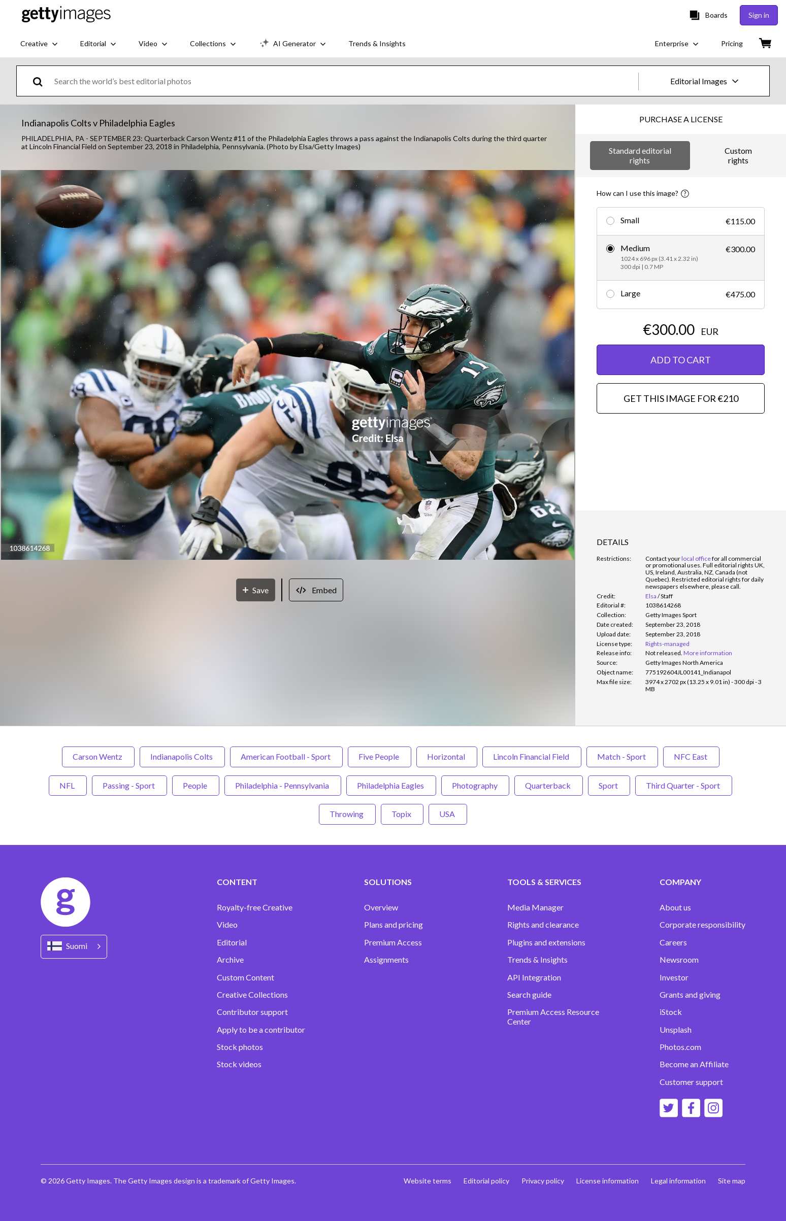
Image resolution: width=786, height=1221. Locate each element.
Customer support (691, 1082)
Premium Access (393, 942)
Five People (379, 756)
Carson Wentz (98, 756)
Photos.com (680, 1047)
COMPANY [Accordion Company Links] (680, 882)
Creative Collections (252, 994)
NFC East (691, 756)
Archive (230, 959)
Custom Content (245, 977)
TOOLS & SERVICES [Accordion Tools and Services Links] (544, 882)
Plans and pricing (393, 924)
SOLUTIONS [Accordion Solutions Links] (388, 882)
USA (447, 814)
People (196, 785)
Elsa (651, 596)
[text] (344, 81)
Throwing (347, 814)
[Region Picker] (74, 947)
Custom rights (738, 155)
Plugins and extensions (546, 942)
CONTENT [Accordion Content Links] (237, 882)
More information (707, 653)
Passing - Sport (129, 785)
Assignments (386, 959)
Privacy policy (542, 1180)
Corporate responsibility (702, 924)
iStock (671, 1011)
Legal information (678, 1180)
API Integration (534, 977)
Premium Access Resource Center (553, 1016)
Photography (475, 785)
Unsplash (676, 1029)
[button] (288, 365)
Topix (402, 814)
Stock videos (239, 1064)
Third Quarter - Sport (684, 785)
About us (675, 907)
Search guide (529, 994)
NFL (67, 785)
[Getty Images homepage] (66, 15)
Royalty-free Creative (254, 907)
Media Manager (535, 907)
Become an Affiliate (694, 1064)
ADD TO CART (680, 359)
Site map (731, 1180)
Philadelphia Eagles (391, 785)
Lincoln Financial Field (532, 756)
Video (227, 924)
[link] (663, 653)
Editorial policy (486, 1180)
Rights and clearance (543, 924)
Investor (674, 977)
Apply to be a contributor (261, 1029)
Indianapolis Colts (182, 756)
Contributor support (252, 1011)
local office (696, 558)
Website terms (427, 1180)
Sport (609, 785)
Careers (673, 942)
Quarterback (548, 785)
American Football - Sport (286, 756)
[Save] (255, 590)
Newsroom (679, 959)
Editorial (232, 942)
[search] (42, 81)
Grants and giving (690, 994)
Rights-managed (667, 644)
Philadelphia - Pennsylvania (283, 785)
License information (607, 1180)
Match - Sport (622, 756)
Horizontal (447, 756)
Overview (381, 907)
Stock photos (240, 1047)
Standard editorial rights (640, 155)
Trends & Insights (537, 959)
